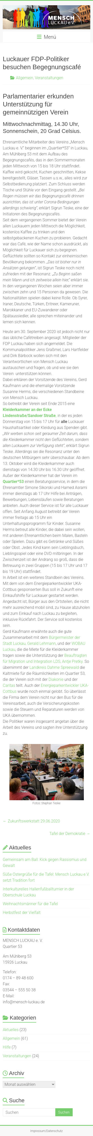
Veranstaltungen (49, 77)
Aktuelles (11, 1029)
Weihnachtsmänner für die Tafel (30, 903)
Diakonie (56, 679)
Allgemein (24, 77)
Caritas (9, 685)
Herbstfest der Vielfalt (21, 912)
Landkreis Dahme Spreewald (55, 667)
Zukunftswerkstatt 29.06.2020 (31, 821)
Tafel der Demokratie (69, 833)
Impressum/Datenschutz (46, 1131)
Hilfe (7, 1047)
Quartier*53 (13, 481)
